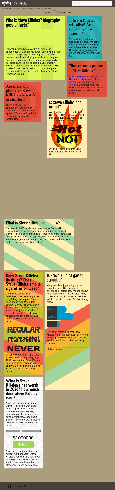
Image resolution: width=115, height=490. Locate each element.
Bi (48, 323)
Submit (23, 444)
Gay (49, 309)
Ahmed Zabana (77, 82)
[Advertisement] (24, 175)
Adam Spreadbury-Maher (82, 76)
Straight (51, 316)
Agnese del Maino (91, 79)
